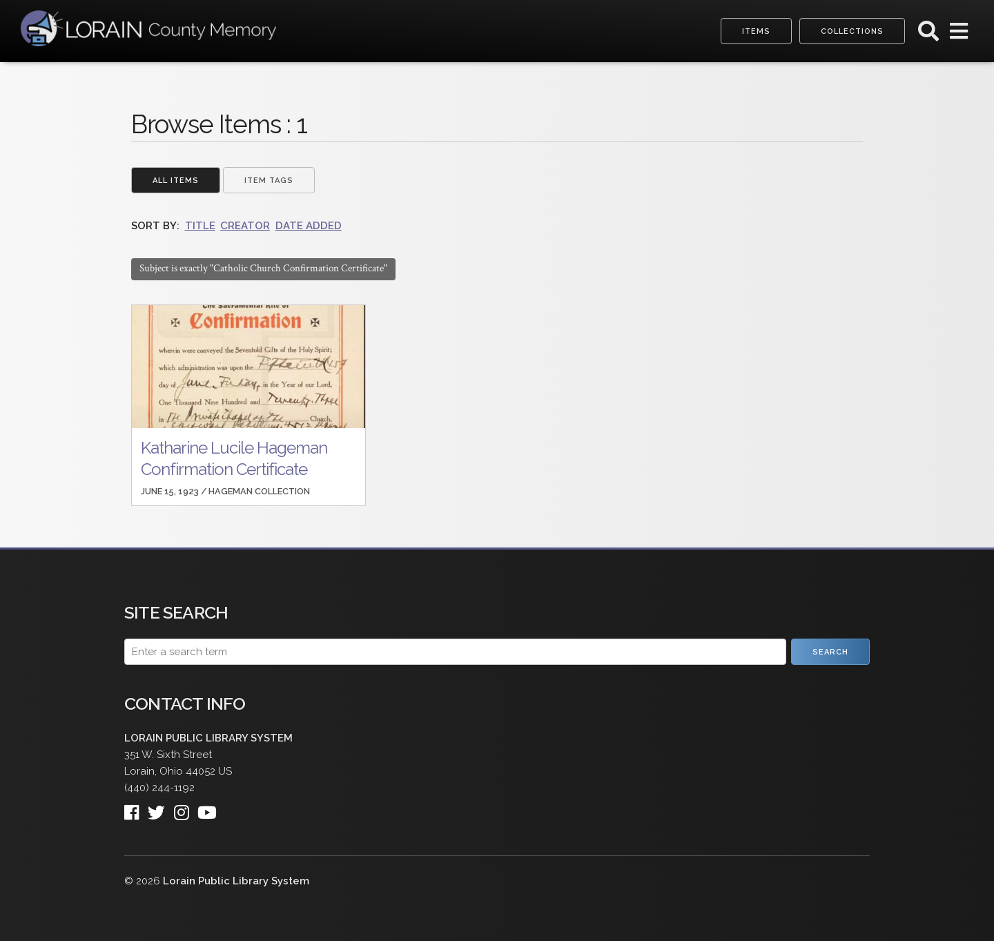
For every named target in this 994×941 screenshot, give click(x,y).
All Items (176, 180)
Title (200, 226)
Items (756, 31)
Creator (245, 226)
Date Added (308, 226)
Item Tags (268, 180)
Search (830, 652)
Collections (852, 31)
